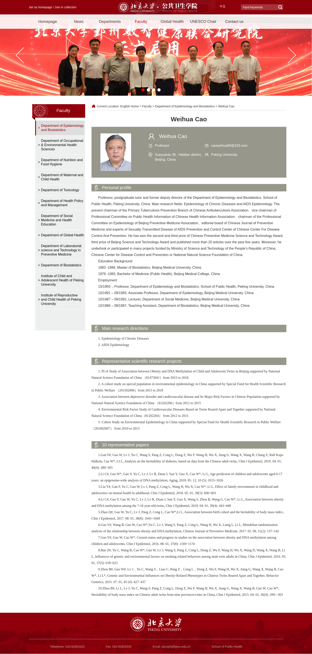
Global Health (172, 21)
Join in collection (65, 7)
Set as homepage (40, 7)
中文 (223, 6)
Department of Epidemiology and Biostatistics (185, 106)
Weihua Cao (226, 106)
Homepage (47, 21)
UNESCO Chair (203, 21)
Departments (110, 21)
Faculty (141, 21)
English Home (129, 106)
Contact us (234, 21)
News (78, 21)
